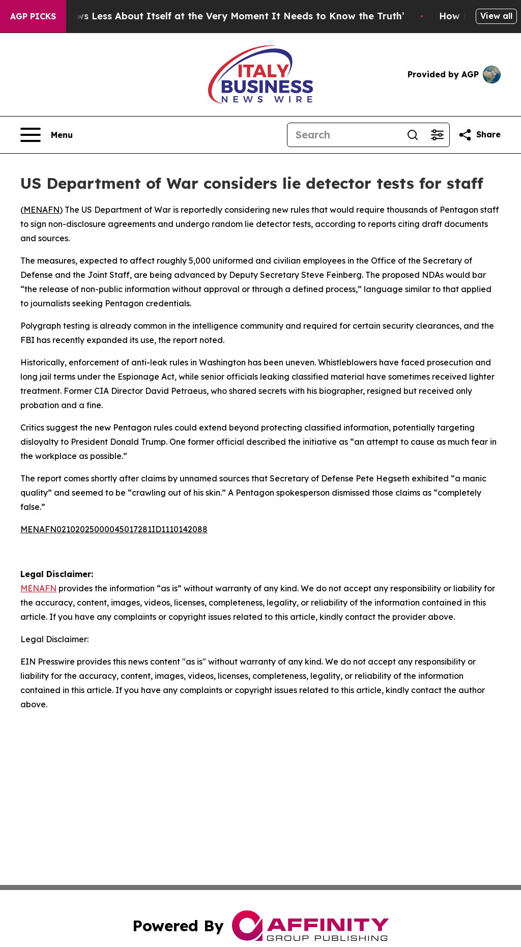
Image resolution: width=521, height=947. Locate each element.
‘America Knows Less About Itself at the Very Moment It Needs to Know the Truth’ (215, 16)
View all (496, 16)
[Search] (343, 135)
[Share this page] (479, 135)
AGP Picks (33, 16)
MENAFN (41, 210)
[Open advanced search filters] (437, 135)
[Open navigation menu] (46, 135)
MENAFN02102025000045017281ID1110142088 (114, 529)
